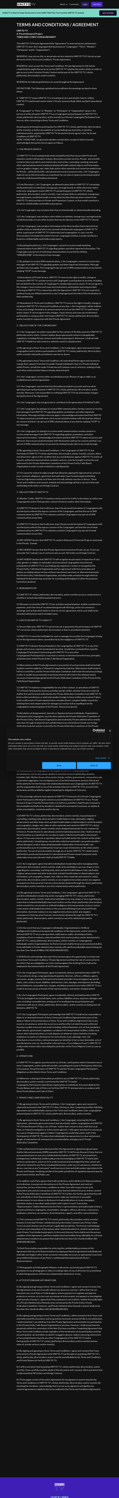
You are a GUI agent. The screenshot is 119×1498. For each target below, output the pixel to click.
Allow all (94, 765)
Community (74, 4)
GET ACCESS (108, 13)
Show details (100, 758)
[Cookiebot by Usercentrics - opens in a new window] (94, 730)
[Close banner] (110, 730)
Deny (59, 765)
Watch (64, 4)
